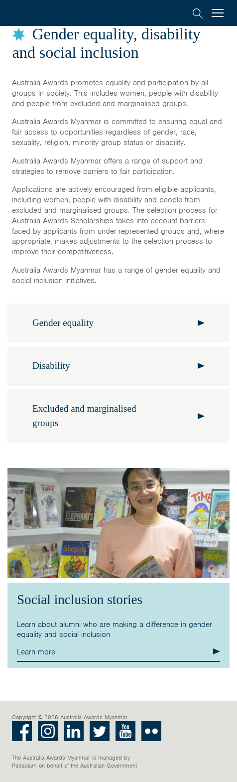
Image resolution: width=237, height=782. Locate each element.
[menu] (217, 13)
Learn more (36, 652)
